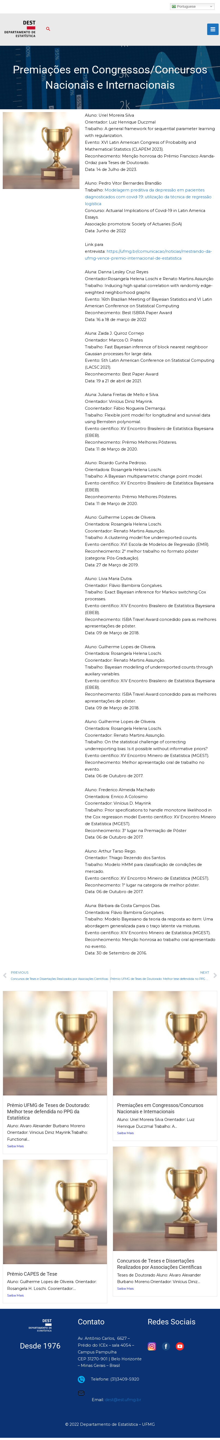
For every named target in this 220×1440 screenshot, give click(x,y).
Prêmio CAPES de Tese (32, 1276)
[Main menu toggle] (213, 30)
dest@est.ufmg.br (123, 1402)
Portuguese (184, 6)
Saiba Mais (15, 1148)
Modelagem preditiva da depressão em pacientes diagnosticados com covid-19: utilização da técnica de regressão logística (148, 199)
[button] (51, 31)
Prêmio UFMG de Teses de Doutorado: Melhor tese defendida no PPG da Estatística (48, 1114)
